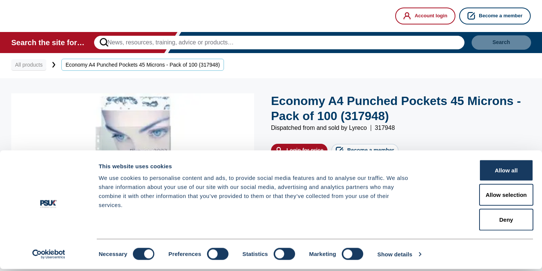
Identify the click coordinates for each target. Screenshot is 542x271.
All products (29, 69)
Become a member (494, 16)
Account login (425, 16)
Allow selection (478, 197)
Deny (479, 221)
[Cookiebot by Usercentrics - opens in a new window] (49, 256)
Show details (395, 256)
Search (491, 44)
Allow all (479, 172)
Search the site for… (48, 44)
